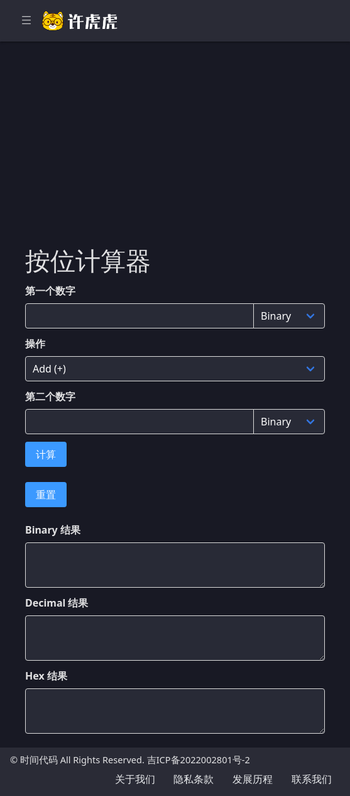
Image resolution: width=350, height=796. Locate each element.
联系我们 (312, 779)
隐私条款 (193, 779)
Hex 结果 (46, 676)
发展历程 (252, 779)
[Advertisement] (175, 151)
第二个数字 (50, 396)
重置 (46, 495)
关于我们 (135, 779)
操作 (35, 343)
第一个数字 (50, 291)
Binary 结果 (52, 530)
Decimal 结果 (56, 603)
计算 (46, 454)
